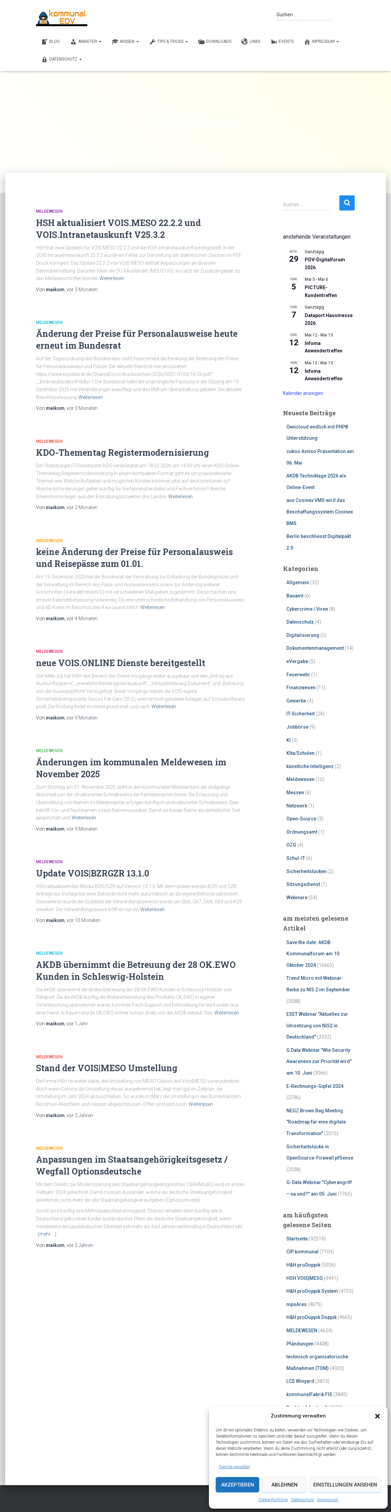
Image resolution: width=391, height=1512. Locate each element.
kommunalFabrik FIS (309, 1394)
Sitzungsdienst (303, 884)
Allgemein (297, 582)
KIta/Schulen (300, 753)
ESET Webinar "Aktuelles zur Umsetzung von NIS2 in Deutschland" (317, 1025)
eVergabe (297, 661)
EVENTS (282, 41)
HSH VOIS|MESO (304, 1278)
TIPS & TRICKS (168, 41)
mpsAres (296, 1304)
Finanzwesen (301, 687)
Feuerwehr (298, 674)
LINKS (251, 41)
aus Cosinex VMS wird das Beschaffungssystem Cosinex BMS (319, 512)
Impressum (327, 1499)
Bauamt (294, 595)
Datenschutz (302, 1499)
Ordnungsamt (301, 832)
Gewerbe (296, 700)
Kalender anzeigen (303, 393)
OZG (291, 845)
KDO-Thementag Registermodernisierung (122, 452)
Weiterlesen (112, 278)
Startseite (297, 1238)
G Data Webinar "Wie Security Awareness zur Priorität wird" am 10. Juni (319, 1061)
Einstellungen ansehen (345, 1485)
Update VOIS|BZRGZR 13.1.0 (92, 873)
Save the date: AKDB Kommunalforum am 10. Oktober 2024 (313, 954)
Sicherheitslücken (306, 871)
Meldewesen (49, 211)
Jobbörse (297, 727)
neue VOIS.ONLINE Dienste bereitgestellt (120, 662)
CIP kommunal (302, 1251)
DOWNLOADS (214, 41)
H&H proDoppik (303, 1265)
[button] (377, 1416)
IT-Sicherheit (300, 713)
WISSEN (125, 41)
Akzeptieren (237, 1485)
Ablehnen (284, 1485)
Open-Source (301, 818)
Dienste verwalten (234, 1466)
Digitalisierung (302, 635)
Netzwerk (296, 806)
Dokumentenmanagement (315, 648)
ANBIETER (86, 41)
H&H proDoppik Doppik (311, 1317)
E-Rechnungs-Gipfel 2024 (314, 1086)
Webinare (296, 897)
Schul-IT (295, 858)
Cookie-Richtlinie (273, 1499)
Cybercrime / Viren (307, 609)
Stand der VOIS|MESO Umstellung (106, 1068)
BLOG (50, 41)
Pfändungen (300, 1343)
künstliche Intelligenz (310, 766)
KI (288, 740)
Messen (295, 792)
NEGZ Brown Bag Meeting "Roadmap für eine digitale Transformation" (316, 1122)
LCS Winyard (300, 1381)
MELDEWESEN (301, 1330)
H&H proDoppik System (312, 1291)
